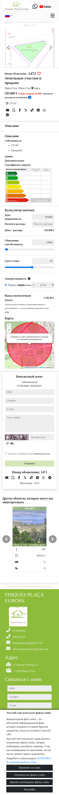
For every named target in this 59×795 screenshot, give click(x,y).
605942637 (36, 386)
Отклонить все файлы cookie (29, 775)
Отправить (29, 463)
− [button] (9, 330)
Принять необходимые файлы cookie (29, 782)
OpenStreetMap (38, 367)
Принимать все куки (29, 767)
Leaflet (26, 367)
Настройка (29, 789)
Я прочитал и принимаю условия (29, 454)
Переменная (24, 285)
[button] (6, 539)
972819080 (22, 386)
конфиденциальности (41, 454)
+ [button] (9, 325)
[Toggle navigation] (52, 16)
